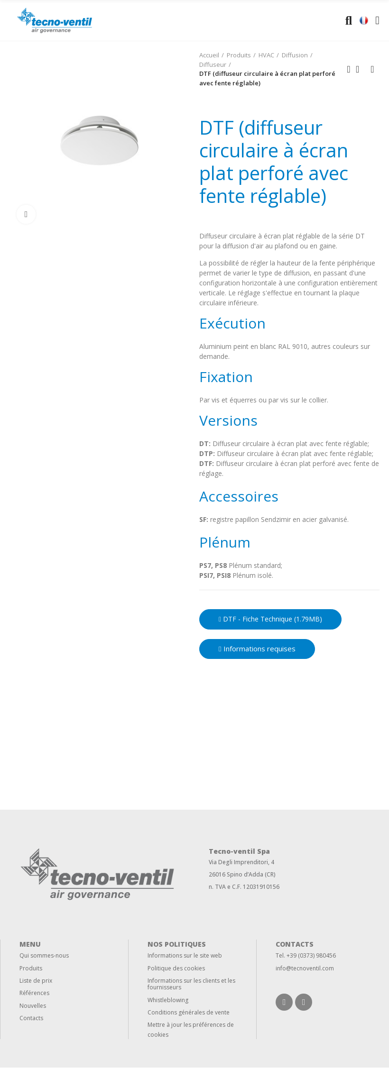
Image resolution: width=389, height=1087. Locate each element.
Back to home (360, 69)
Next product (372, 69)
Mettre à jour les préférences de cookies (191, 1030)
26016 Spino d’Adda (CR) (242, 874)
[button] (257, 649)
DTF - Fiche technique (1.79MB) (270, 618)
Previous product (349, 69)
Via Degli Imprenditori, (239, 862)
